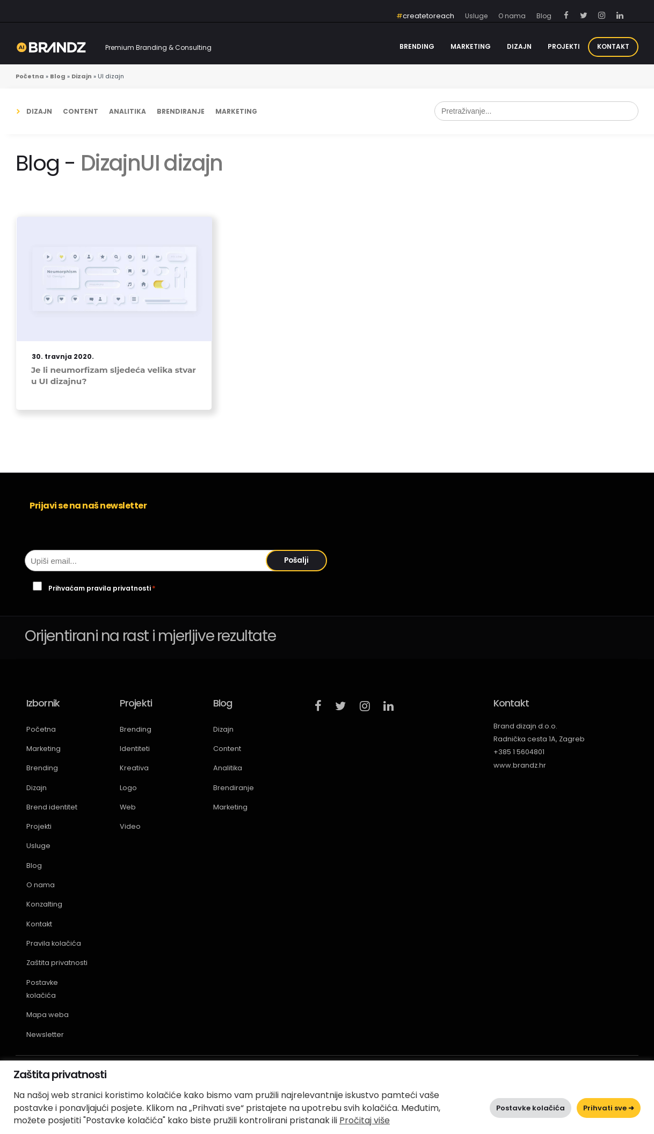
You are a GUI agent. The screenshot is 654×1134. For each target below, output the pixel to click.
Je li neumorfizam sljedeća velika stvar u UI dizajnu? (113, 375)
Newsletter (45, 1034)
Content (80, 111)
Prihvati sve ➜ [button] (608, 1108)
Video (130, 826)
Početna (41, 729)
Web (128, 807)
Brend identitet (51, 807)
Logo (128, 787)
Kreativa (134, 767)
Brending (416, 46)
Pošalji (296, 560)
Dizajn (519, 46)
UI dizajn (181, 163)
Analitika (127, 111)
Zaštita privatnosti (57, 962)
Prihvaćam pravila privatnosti (102, 588)
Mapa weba (47, 1014)
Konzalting (44, 904)
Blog (34, 865)
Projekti (564, 46)
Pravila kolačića (53, 943)
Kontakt (613, 46)
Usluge (38, 845)
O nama (40, 884)
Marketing (470, 46)
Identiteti (135, 748)
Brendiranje (181, 111)
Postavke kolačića (42, 989)
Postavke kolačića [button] (530, 1108)
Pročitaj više (364, 1120)
